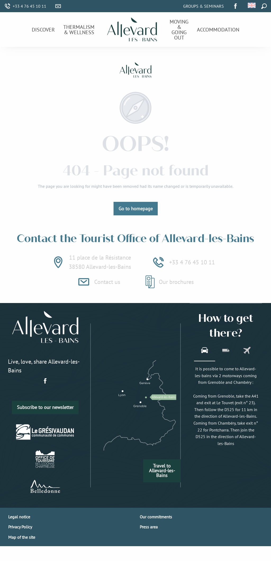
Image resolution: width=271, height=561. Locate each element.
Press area (149, 526)
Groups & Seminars (203, 6)
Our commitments (156, 516)
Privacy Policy (20, 526)
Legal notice (19, 516)
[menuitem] (43, 29)
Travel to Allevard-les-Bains (162, 470)
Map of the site (21, 537)
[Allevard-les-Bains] (135, 70)
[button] (252, 5)
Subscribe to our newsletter (45, 407)
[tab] (204, 351)
